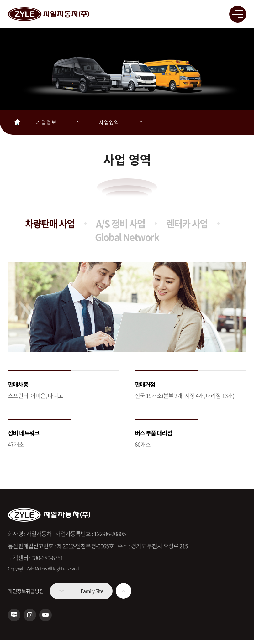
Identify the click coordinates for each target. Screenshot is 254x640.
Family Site (92, 591)
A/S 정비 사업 (120, 223)
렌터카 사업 (187, 223)
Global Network (127, 237)
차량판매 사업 (50, 223)
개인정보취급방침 (26, 591)
